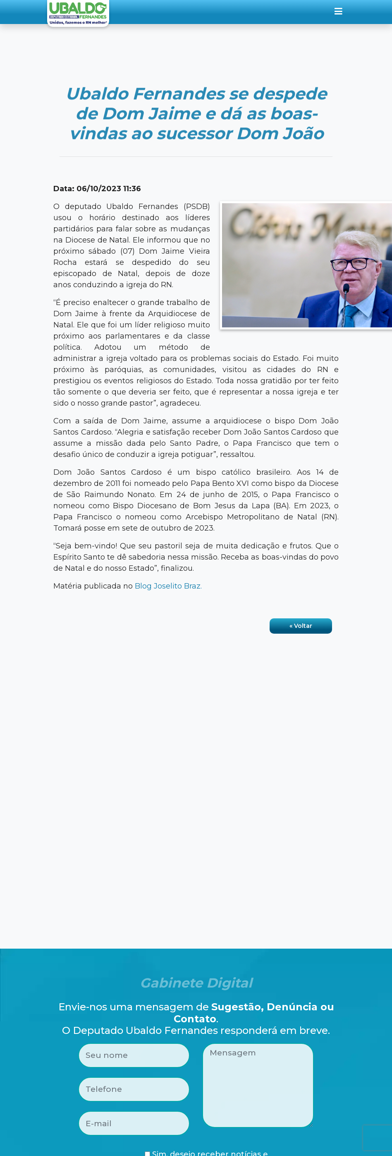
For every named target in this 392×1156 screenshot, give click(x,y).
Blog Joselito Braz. (168, 586)
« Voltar (300, 626)
